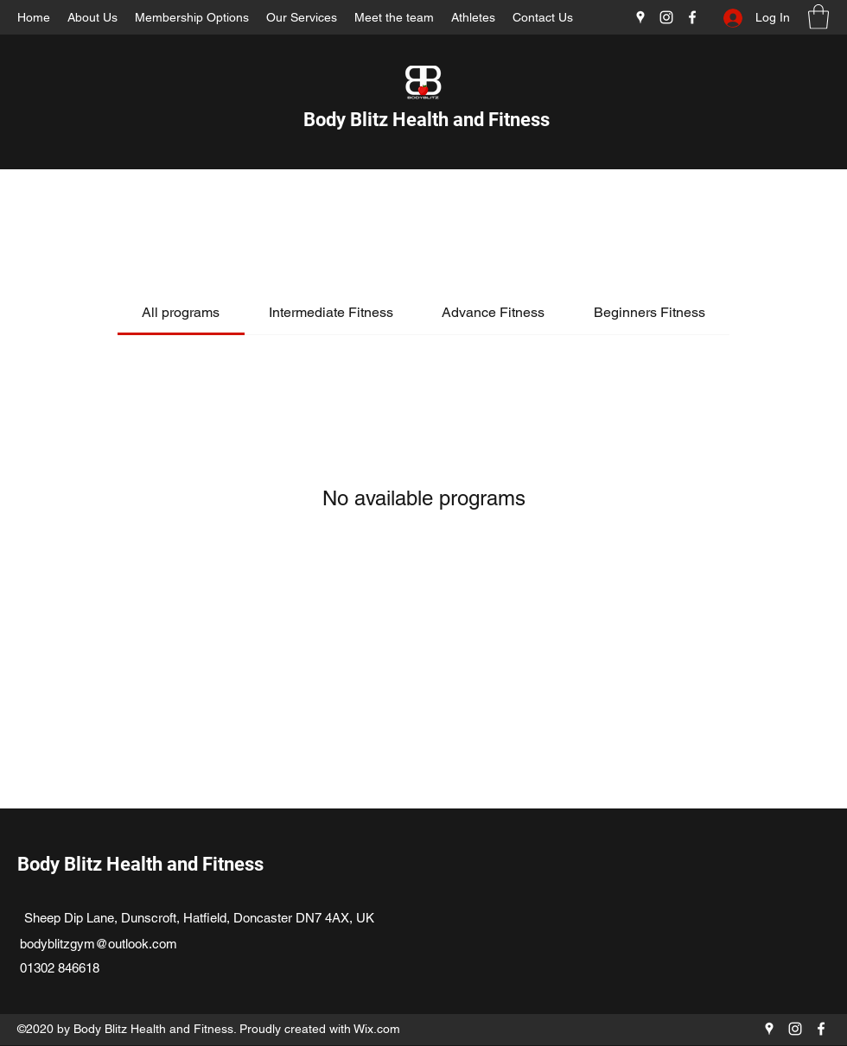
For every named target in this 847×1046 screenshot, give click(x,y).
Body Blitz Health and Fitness (426, 119)
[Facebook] (692, 17)
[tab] (181, 312)
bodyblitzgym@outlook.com (98, 943)
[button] (818, 16)
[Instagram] (666, 17)
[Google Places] (640, 17)
